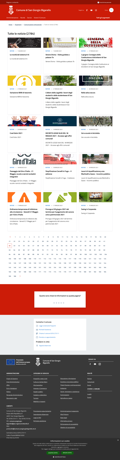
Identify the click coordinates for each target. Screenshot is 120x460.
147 (20, 267)
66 (24, 250)
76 (71, 250)
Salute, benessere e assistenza (69, 392)
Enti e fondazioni (11, 388)
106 (15, 259)
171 (40, 272)
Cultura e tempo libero (40, 382)
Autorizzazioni (64, 395)
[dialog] (60, 449)
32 (62, 241)
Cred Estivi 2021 (16, 133)
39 (95, 241)
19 (100, 237)
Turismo (35, 398)
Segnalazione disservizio (40, 414)
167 (20, 272)
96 (66, 254)
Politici (8, 392)
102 (95, 254)
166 (15, 272)
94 (57, 254)
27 (38, 241)
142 (95, 263)
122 (95, 259)
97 (71, 254)
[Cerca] (111, 10)
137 (70, 263)
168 (25, 272)
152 (45, 267)
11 (62, 237)
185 (10, 276)
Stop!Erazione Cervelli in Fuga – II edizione (59, 172)
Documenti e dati (11, 398)
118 (75, 259)
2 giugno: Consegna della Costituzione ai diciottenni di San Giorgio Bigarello (94, 57)
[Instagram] (95, 10)
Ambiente (63, 388)
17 (91, 237)
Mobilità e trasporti (39, 401)
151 (40, 267)
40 (99, 241)
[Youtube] (90, 10)
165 (10, 272)
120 (85, 259)
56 (76, 246)
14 (77, 237)
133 (50, 263)
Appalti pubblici (38, 392)
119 (80, 259)
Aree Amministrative (12, 382)
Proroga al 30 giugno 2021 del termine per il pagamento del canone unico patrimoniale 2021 (60, 212)
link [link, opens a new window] (77, 449)
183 (100, 272)
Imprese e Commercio (40, 388)
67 (28, 250)
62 (104, 246)
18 (96, 237)
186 (15, 276)
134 (55, 263)
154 (55, 267)
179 (80, 272)
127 (20, 263)
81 (95, 250)
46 (28, 246)
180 (85, 272)
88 (28, 254)
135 (60, 263)
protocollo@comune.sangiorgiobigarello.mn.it (21, 429)
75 (66, 250)
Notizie (12, 51)
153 (50, 267)
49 (43, 246)
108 (25, 259)
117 (70, 259)
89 (33, 254)
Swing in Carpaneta (88, 209)
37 (85, 241)
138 (75, 263)
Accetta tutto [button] (53, 453)
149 (30, 267)
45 (24, 246)
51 (52, 246)
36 (80, 241)
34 (71, 241)
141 (90, 263)
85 (14, 254)
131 (40, 263)
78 (80, 250)
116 (65, 259)
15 (81, 237)
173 (50, 272)
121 (90, 259)
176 (65, 272)
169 (30, 272)
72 (52, 250)
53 (62, 246)
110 (35, 259)
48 (38, 246)
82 (99, 250)
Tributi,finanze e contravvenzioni (70, 385)
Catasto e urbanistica (40, 395)
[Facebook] (86, 10)
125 (10, 263)
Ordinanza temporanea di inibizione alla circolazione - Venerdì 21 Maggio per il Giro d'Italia (24, 212)
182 (95, 272)
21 (9, 241)
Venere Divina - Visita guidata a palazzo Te (58, 56)
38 (90, 241)
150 (35, 267)
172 (45, 272)
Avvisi (89, 385)
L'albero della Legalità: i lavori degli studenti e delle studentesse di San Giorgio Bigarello (59, 95)
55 (71, 246)
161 (90, 267)
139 (80, 263)
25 (28, 241)
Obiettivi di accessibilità (67, 427)
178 (75, 272)
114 (55, 259)
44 (19, 246)
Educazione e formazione (68, 378)
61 (99, 246)
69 (38, 250)
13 (72, 237)
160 (85, 267)
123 (100, 259)
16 (86, 237)
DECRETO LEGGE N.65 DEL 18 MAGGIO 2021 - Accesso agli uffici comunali (59, 136)
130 (35, 263)
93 (52, 254)
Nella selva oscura (88, 92)
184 (105, 272)
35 (76, 241)
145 (10, 267)
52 (57, 246)
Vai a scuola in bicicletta (90, 133)
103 (100, 254)
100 (85, 254)
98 (76, 254)
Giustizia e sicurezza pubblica (69, 382)
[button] (60, 457)
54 (66, 246)
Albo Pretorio (64, 414)
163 (100, 267)
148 (25, 267)
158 (75, 267)
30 (52, 241)
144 (105, 263)
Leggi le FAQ (37, 418)
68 (33, 250)
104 (105, 254)
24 (24, 241)
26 (33, 241)
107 (20, 259)
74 (62, 250)
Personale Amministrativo (14, 395)
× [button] (118, 440)
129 (30, 263)
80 (90, 250)
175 (60, 272)
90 (38, 254)
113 (50, 259)
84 (9, 254)
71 (47, 250)
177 (70, 272)
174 (55, 272)
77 (76, 250)
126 (15, 263)
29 (47, 241)
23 (19, 241)
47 (33, 246)
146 (15, 267)
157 (70, 267)
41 (104, 241)
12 (67, 237)
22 (14, 241)
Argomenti (18, 25)
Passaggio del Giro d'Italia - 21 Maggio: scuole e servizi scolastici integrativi (23, 174)
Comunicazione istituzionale (33, 25)
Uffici (8, 385)
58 (85, 246)
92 (47, 254)
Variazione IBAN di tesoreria (21, 92)
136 (65, 263)
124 (105, 259)
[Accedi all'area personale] (104, 2)
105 (10, 259)
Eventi (89, 397)
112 (45, 259)
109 (30, 259)
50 (47, 246)
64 (14, 250)
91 (43, 254)
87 (24, 254)
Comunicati (90, 382)
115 (60, 259)
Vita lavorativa (37, 385)
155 (60, 267)
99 (80, 254)
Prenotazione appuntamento (42, 411)
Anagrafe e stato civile (40, 379)
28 (43, 241)
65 (19, 250)
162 (95, 267)
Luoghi (89, 394)
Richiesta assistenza (39, 421)
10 (58, 237)
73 (57, 250)
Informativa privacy (66, 421)
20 (105, 237)
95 (62, 254)
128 (25, 263)
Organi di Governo (12, 379)
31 (57, 241)
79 (85, 250)
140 (85, 263)
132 (45, 263)
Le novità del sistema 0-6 (19, 54)
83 (104, 250)
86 (19, 254)
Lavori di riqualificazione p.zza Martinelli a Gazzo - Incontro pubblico (95, 172)
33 (66, 241)
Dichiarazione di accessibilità (69, 424)
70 (43, 250)
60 (95, 246)
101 (90, 254)
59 (90, 246)
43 (14, 246)
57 (80, 246)
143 (100, 263)
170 (35, 272)
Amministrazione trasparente (69, 411)
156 (65, 267)
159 (80, 267)
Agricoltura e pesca (66, 398)
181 (90, 272)
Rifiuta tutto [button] (67, 453)
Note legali (63, 418)
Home (10, 25)
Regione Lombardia (12, 2)
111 (40, 259)
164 (105, 267)
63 (9, 250)
